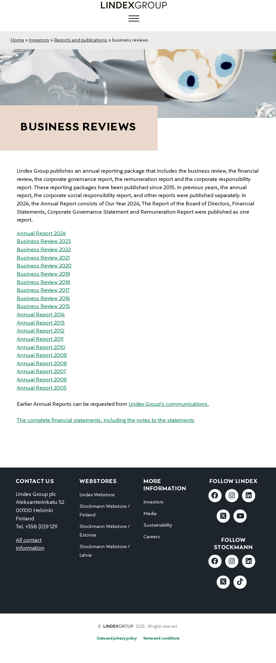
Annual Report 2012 (40, 331)
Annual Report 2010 (41, 348)
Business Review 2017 (43, 291)
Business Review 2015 (43, 307)
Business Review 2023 (44, 242)
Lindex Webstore (97, 495)
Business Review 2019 (43, 274)
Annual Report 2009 (42, 356)
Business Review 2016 (43, 299)
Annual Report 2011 (40, 339)
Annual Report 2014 (41, 315)
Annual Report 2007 (41, 372)
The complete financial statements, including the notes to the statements (106, 421)
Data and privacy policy (117, 639)
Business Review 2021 (43, 258)
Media (150, 513)
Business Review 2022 (44, 250)
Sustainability (157, 525)
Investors (39, 40)
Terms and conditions (161, 639)
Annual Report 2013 (41, 323)
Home (17, 40)
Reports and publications (80, 40)
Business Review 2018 (43, 283)
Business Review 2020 (44, 266)
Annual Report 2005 (42, 388)
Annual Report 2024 (41, 234)
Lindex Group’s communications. (169, 404)
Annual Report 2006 (42, 380)
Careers (151, 537)
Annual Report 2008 (42, 364)
